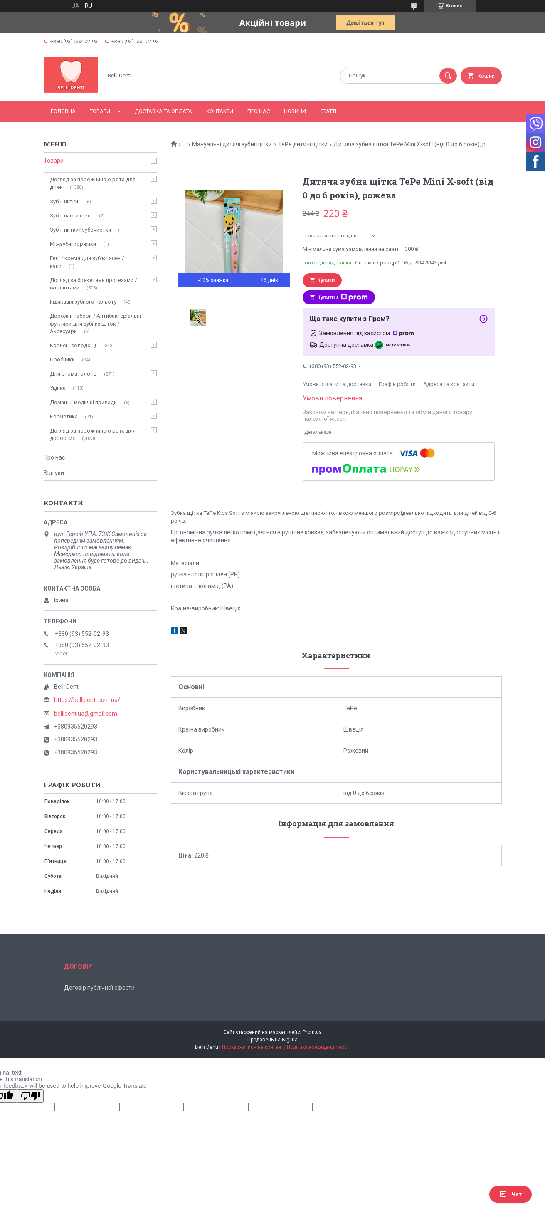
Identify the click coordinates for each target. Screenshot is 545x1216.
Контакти (219, 111)
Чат (510, 1194)
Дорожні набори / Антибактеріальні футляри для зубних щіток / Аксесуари (95, 323)
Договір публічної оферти (99, 987)
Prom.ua (312, 1032)
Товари (100, 111)
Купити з (343, 297)
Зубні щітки (64, 201)
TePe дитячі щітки (303, 144)
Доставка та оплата (163, 111)
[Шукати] (448, 76)
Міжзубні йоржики (73, 244)
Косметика (64, 416)
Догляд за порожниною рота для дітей (93, 183)
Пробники (62, 359)
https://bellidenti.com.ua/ (87, 700)
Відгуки (54, 473)
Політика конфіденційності (318, 1047)
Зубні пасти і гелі (71, 216)
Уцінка (58, 388)
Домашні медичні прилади (83, 402)
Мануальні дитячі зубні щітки (232, 144)
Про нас (258, 111)
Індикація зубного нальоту (83, 302)
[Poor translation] (30, 1096)
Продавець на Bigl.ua (272, 1040)
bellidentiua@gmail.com (85, 713)
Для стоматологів (73, 374)
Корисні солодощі (73, 345)
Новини (295, 111)
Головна (63, 111)
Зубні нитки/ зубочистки (80, 230)
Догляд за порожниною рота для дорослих (93, 434)
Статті (328, 111)
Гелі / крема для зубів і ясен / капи (87, 262)
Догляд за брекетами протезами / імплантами (93, 284)
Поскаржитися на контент (252, 1047)
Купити (326, 280)
